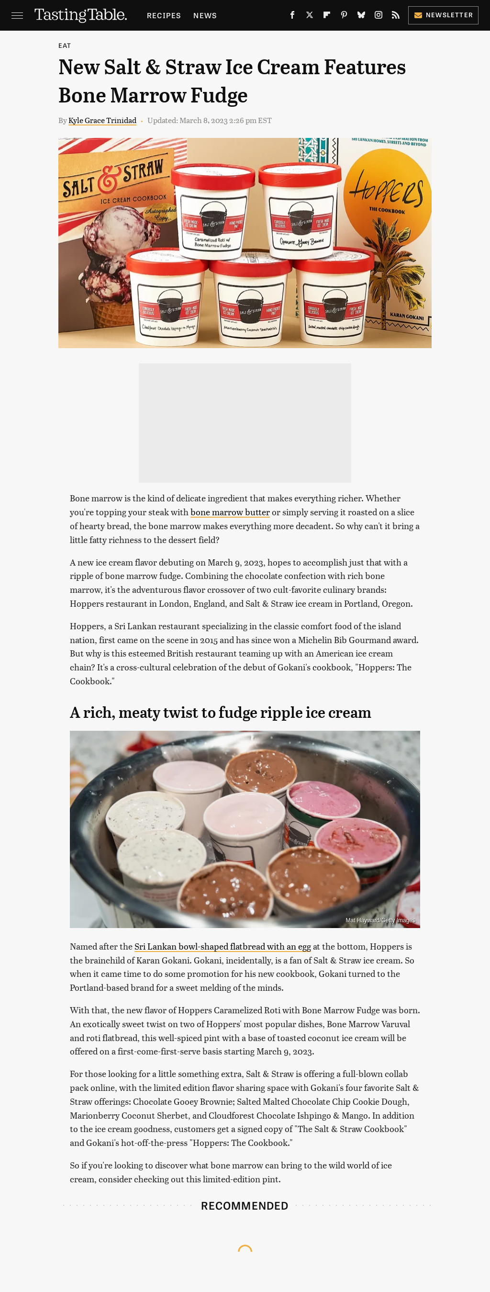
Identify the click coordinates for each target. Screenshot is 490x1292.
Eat (65, 45)
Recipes (164, 15)
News (205, 15)
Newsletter (443, 14)
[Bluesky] (361, 16)
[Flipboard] (327, 16)
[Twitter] (309, 16)
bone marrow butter (230, 512)
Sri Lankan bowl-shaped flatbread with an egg (222, 946)
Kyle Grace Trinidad (102, 119)
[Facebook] (292, 16)
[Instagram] (378, 16)
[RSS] (396, 16)
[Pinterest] (344, 16)
